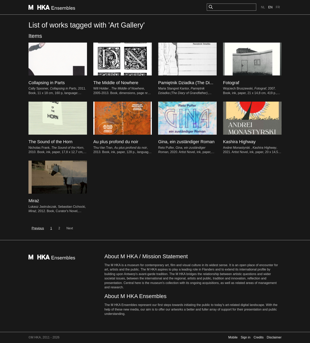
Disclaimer (274, 337)
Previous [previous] (38, 228)
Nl (263, 7)
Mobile (233, 337)
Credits (259, 337)
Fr (278, 7)
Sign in (245, 337)
